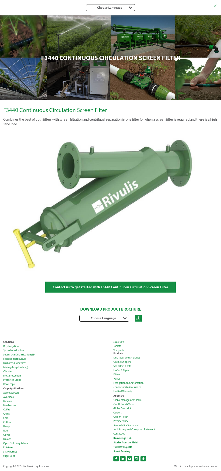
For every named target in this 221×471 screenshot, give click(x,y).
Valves (116, 378)
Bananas (7, 401)
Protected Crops (12, 379)
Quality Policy (120, 416)
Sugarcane (119, 341)
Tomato (117, 346)
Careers (117, 412)
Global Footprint (122, 408)
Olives (6, 434)
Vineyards (118, 350)
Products (118, 353)
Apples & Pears (11, 392)
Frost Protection (12, 375)
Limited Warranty (122, 391)
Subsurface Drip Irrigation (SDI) (19, 354)
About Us (118, 395)
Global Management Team (127, 400)
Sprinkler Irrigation (13, 350)
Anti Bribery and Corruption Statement (134, 429)
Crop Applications (13, 388)
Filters (116, 374)
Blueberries (9, 405)
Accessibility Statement (126, 425)
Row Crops (8, 384)
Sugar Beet (9, 455)
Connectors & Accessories (127, 387)
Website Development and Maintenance (196, 466)
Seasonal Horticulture (15, 358)
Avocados (8, 397)
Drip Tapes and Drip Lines (126, 357)
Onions (7, 439)
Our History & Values (124, 404)
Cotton (7, 422)
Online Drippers (122, 361)
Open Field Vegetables (15, 443)
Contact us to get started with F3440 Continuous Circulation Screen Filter (110, 287)
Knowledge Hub (122, 438)
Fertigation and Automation (128, 382)
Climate (7, 371)
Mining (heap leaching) (15, 367)
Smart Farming (121, 451)
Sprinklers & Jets (122, 366)
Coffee (6, 409)
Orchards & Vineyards (14, 363)
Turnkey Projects (122, 447)
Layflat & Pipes (121, 370)
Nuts (5, 430)
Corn (5, 418)
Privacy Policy (120, 421)
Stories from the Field (125, 442)
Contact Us (119, 433)
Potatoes (8, 447)
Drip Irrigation (11, 346)
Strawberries (10, 451)
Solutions (8, 342)
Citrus (6, 413)
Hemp (6, 426)
